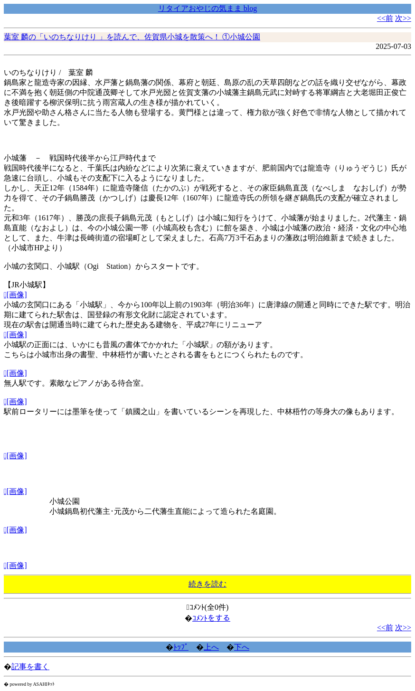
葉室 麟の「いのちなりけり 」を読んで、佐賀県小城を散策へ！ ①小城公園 (132, 37)
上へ (211, 647)
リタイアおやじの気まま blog (207, 8)
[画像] (15, 295)
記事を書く (30, 667)
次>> (403, 18)
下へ (241, 647)
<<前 (385, 18)
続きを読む (207, 584)
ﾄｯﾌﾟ (181, 647)
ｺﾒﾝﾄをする (211, 618)
